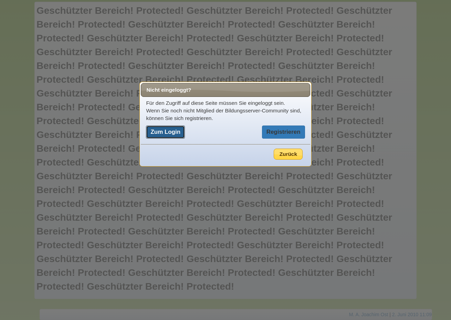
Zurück (288, 154)
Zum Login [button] (165, 132)
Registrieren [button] (283, 132)
